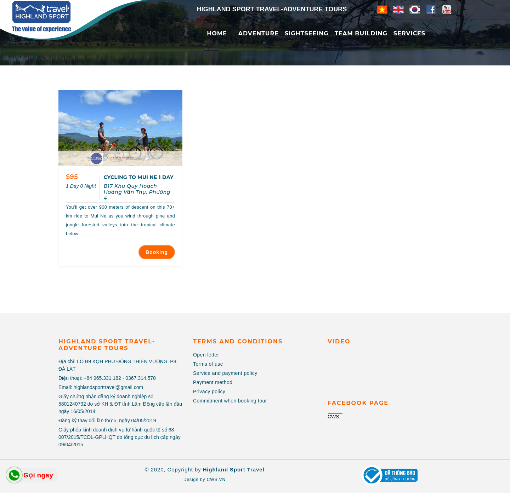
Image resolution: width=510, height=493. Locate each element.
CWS (333, 416)
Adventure (258, 33)
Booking (157, 252)
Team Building (361, 33)
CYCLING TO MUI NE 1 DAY (138, 177)
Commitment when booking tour (230, 401)
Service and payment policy (225, 373)
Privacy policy (209, 391)
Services (409, 33)
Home (217, 33)
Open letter (206, 355)
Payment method (212, 382)
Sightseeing (307, 33)
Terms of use (208, 364)
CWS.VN (216, 479)
